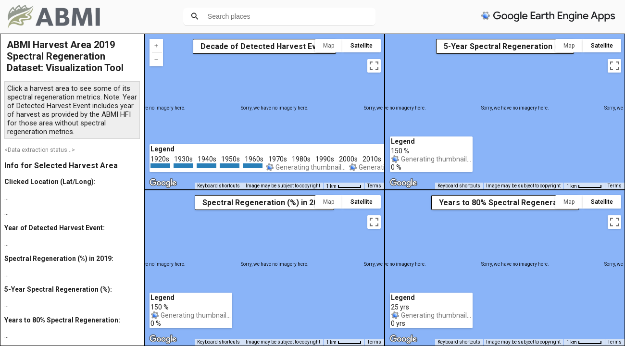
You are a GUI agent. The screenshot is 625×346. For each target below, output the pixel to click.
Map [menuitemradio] (328, 45)
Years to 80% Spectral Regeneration (505, 202)
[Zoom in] (156, 45)
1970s (277, 159)
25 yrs (400, 307)
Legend (162, 149)
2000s (348, 159)
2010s (371, 159)
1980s (301, 159)
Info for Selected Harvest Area (61, 165)
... (6, 197)
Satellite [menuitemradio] (361, 45)
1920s (159, 159)
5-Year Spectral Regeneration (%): (58, 289)
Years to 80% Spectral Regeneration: (62, 320)
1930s (183, 159)
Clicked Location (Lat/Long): (50, 181)
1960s (254, 159)
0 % (155, 323)
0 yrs (398, 323)
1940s (207, 159)
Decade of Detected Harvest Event (264, 46)
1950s (230, 159)
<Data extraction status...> (39, 150)
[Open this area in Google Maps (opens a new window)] (163, 183)
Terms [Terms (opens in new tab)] (374, 185)
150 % (159, 307)
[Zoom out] (156, 59)
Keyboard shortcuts (218, 185)
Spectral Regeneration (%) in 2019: (58, 258)
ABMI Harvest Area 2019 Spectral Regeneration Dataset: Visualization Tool (65, 56)
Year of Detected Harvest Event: (54, 228)
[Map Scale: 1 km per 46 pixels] (343, 186)
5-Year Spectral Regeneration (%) (505, 46)
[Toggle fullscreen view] (374, 66)
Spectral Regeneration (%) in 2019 (264, 202)
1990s (324, 159)
